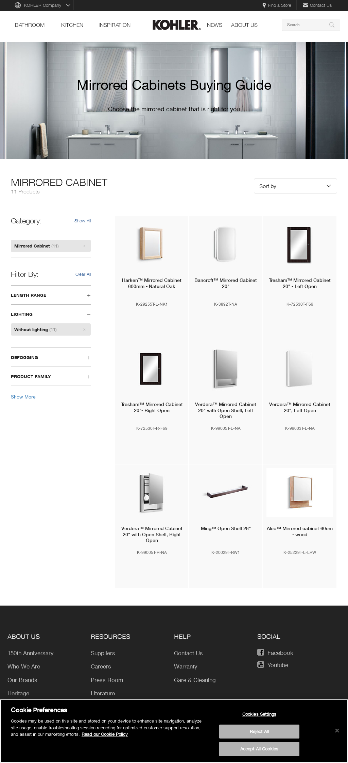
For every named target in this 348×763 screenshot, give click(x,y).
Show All (82, 220)
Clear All (83, 274)
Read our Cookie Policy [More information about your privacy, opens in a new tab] (105, 734)
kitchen (72, 25)
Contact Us (317, 5)
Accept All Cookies (259, 748)
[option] (174, 100)
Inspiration (114, 25)
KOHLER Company (42, 5)
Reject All (259, 731)
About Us (244, 25)
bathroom (30, 25)
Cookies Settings (259, 714)
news (214, 25)
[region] (174, 731)
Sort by (267, 186)
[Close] (337, 730)
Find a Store (276, 5)
